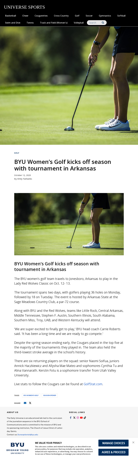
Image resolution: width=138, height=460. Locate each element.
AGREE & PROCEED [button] (113, 452)
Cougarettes (41, 15)
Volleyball (79, 22)
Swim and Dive (12, 22)
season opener (49, 395)
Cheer (25, 15)
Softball (121, 15)
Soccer (89, 15)
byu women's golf (31, 395)
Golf (77, 15)
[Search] (97, 22)
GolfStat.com (93, 384)
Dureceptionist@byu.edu (29, 434)
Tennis (30, 22)
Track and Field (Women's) (53, 22)
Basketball (10, 15)
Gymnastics (105, 15)
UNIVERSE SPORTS (24, 7)
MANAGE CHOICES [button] (113, 443)
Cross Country (61, 15)
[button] (133, 442)
